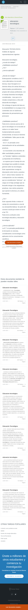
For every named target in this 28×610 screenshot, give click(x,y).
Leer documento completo (14, 242)
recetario (3, 541)
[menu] (25, 2)
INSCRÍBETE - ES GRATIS (14, 576)
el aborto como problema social (9, 528)
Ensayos (16, 6)
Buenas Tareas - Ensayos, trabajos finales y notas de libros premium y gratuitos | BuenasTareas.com (3, 2)
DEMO (2, 531)
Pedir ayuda (4, 538)
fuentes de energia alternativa (8, 533)
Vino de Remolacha (6, 536)
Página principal (6, 6)
